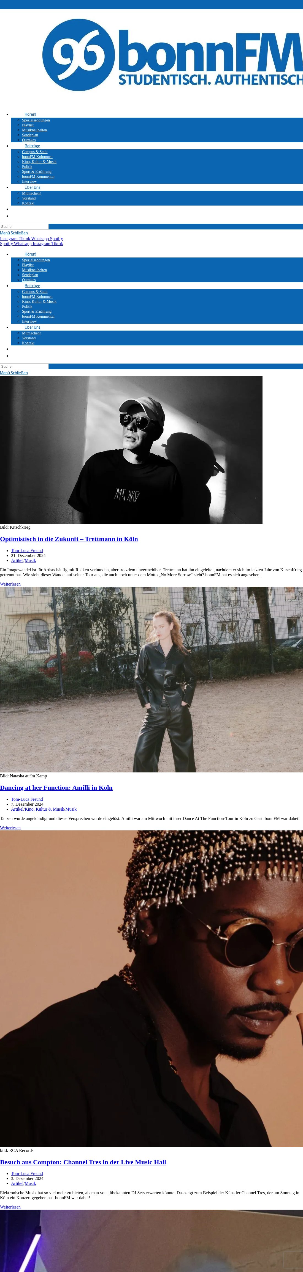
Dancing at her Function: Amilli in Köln (56, 787)
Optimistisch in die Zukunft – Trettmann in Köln (69, 538)
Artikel (17, 560)
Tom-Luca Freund (27, 550)
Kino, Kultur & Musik (44, 809)
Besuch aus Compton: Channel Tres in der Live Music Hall (83, 1162)
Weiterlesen (10, 584)
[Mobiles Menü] (14, 233)
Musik (30, 560)
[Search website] (25, 209)
